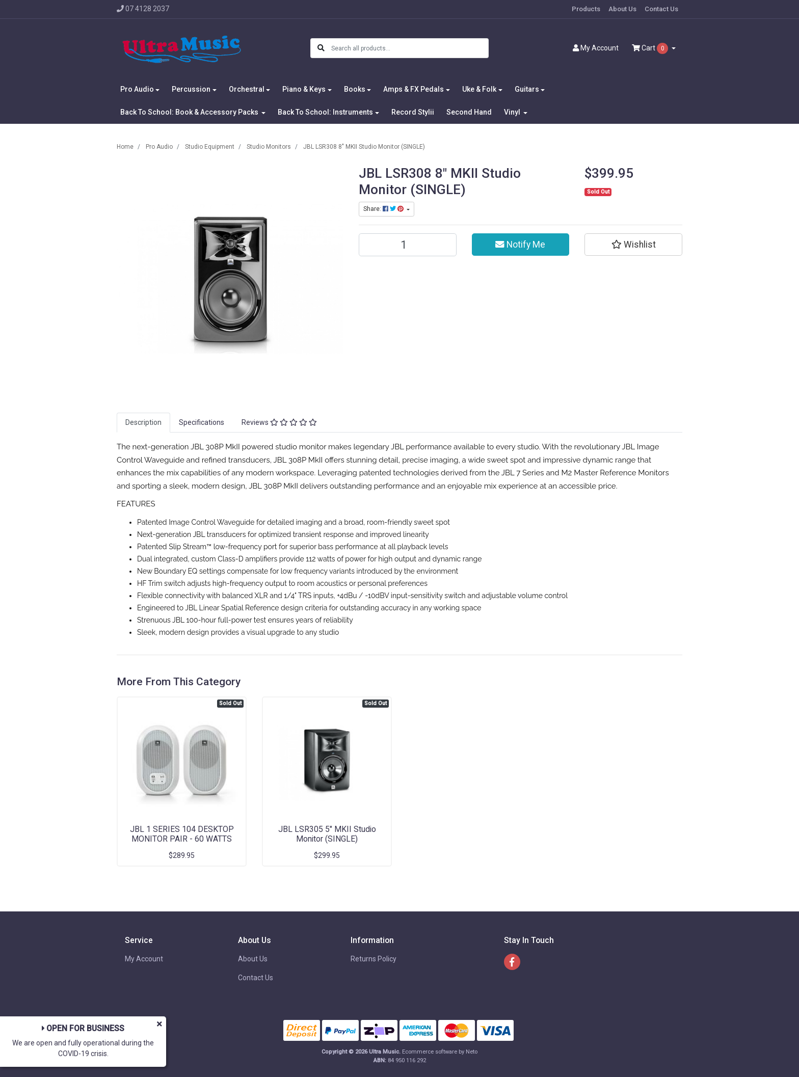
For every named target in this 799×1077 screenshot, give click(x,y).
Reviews (279, 422)
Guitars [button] (527, 89)
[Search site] (321, 48)
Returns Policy (373, 959)
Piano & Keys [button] (304, 89)
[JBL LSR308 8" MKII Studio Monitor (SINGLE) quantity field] (408, 244)
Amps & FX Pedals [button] (413, 89)
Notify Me (520, 244)
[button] (633, 244)
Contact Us (661, 9)
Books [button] (354, 89)
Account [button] (596, 48)
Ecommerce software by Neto (439, 1051)
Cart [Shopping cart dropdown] (651, 48)
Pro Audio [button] (137, 89)
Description (143, 422)
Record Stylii (412, 112)
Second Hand (469, 112)
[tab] (143, 423)
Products (586, 9)
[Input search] (409, 48)
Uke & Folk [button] (479, 89)
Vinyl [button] (513, 112)
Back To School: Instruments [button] (325, 112)
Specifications (201, 422)
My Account (144, 959)
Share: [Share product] (384, 208)
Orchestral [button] (246, 89)
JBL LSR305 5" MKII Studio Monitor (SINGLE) (327, 834)
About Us (622, 9)
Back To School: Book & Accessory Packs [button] (190, 112)
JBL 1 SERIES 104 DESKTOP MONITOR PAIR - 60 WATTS (182, 834)
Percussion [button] (191, 89)
